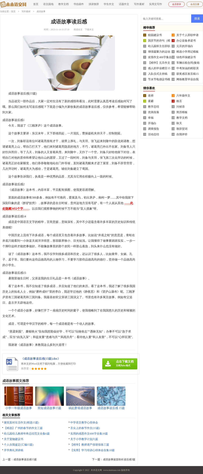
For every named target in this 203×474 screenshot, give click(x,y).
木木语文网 (96, 470)
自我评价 (181, 134)
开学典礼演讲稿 (13, 450)
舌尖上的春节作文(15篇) (85, 427)
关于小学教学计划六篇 (84, 438)
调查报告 (153, 128)
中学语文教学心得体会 (84, 422)
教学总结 (153, 106)
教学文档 (63, 4)
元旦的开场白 (184, 45)
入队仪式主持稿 (157, 73)
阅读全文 (78, 29)
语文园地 (48, 4)
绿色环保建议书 (186, 57)
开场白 (152, 123)
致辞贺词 (181, 128)
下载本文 (89, 29)
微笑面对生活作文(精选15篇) (21, 422)
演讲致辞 (94, 4)
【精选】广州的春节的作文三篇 (23, 427)
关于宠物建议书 (13, 438)
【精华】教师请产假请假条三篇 (89, 444)
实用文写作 (155, 4)
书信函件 (78, 4)
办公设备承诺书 (186, 40)
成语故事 (41, 11)
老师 (151, 95)
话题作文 (124, 4)
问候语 (180, 106)
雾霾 (151, 100)
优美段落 (153, 112)
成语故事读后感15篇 (25, 459)
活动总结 (153, 134)
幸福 (151, 117)
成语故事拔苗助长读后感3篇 (119, 459)
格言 (179, 100)
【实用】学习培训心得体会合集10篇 (92, 450)
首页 (35, 4)
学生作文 (109, 4)
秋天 (179, 123)
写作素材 (139, 4)
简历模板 (181, 112)
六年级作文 (183, 95)
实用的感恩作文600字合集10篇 (89, 433)
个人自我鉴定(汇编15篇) (18, 444)
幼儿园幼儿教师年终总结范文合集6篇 (27, 433)
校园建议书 (155, 34)
